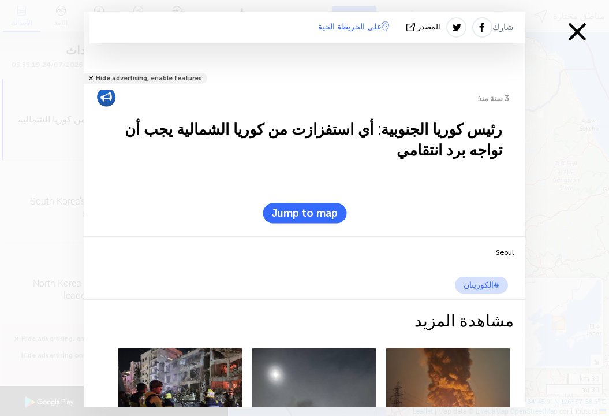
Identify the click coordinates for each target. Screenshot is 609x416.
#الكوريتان (481, 285)
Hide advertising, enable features (148, 78)
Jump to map (304, 213)
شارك (503, 27)
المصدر (424, 27)
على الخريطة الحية (353, 26)
